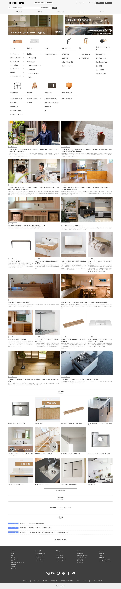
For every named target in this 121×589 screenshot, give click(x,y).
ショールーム (81, 12)
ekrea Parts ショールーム (105, 561)
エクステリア (14, 568)
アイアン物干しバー (40, 559)
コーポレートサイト (96, 580)
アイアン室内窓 (60, 555)
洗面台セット (31, 54)
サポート (102, 12)
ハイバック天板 (31, 58)
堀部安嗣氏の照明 (67, 98)
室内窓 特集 (80, 559)
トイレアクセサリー (33, 73)
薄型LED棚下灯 (100, 54)
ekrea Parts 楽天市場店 (104, 559)
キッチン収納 (14, 65)
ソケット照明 (100, 70)
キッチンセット (14, 54)
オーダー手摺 (14, 106)
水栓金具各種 (31, 69)
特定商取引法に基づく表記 (67, 580)
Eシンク (59, 553)
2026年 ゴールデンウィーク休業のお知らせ (40, 528)
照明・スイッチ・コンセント (17, 562)
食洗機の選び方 (80, 553)
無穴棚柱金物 (65, 54)
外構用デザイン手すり (50, 98)
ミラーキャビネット (33, 65)
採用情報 (53, 580)
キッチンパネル (14, 69)
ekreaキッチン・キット (82, 555)
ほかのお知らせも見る (60, 539)
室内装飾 (29, 102)
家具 (12, 561)
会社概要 (45, 580)
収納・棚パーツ (14, 559)
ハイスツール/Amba (84, 54)
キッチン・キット (40, 561)
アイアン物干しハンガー (51, 54)
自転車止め (47, 106)
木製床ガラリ (60, 557)
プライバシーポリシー (82, 580)
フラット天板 (31, 62)
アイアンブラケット (61, 559)
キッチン (13, 553)
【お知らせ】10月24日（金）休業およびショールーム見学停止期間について (49, 532)
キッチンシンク (14, 61)
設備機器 (12, 72)
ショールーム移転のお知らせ (36, 523)
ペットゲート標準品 (15, 110)
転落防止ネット (39, 557)
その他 (29, 77)
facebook (101, 557)
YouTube (101, 555)
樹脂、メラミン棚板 (67, 62)
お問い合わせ (36, 580)
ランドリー (13, 557)
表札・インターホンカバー (51, 102)
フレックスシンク (40, 555)
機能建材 (13, 566)
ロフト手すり (14, 102)
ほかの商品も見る (60, 490)
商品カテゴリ (19, 12)
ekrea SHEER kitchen (40, 553)
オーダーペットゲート (16, 114)
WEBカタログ (60, 12)
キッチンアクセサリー (16, 76)
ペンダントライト (101, 74)
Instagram (101, 553)
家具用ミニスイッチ (101, 62)
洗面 (12, 555)
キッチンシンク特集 (81, 557)
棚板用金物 (65, 58)
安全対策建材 (14, 564)
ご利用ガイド (25, 580)
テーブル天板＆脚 (84, 58)
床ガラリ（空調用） (33, 98)
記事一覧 (40, 12)
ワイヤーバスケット (67, 66)
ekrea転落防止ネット (16, 98)
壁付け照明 (99, 66)
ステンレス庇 (60, 561)
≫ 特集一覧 (80, 562)
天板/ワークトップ (15, 57)
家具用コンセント (101, 58)
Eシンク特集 (80, 561)
